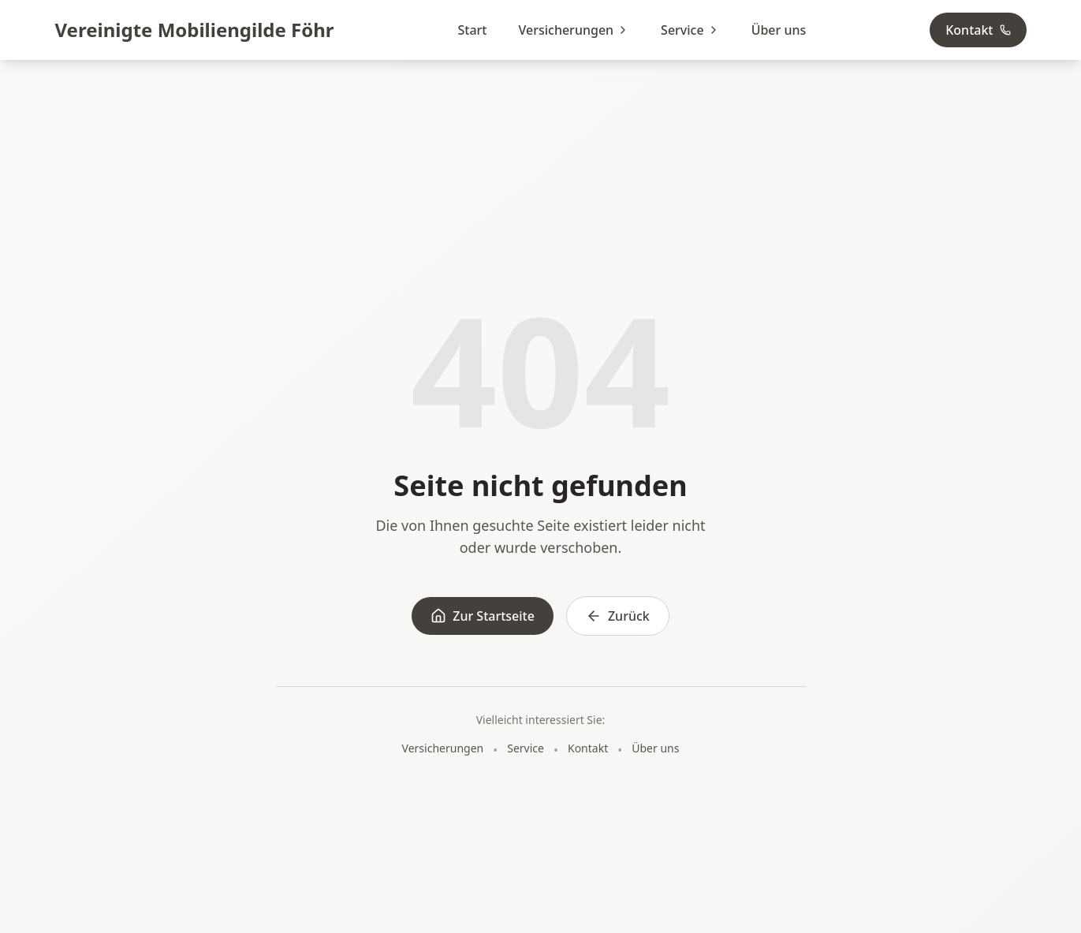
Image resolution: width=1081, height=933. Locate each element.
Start (472, 30)
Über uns (779, 30)
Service (690, 30)
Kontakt (977, 30)
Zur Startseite (483, 616)
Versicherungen (573, 30)
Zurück (618, 616)
